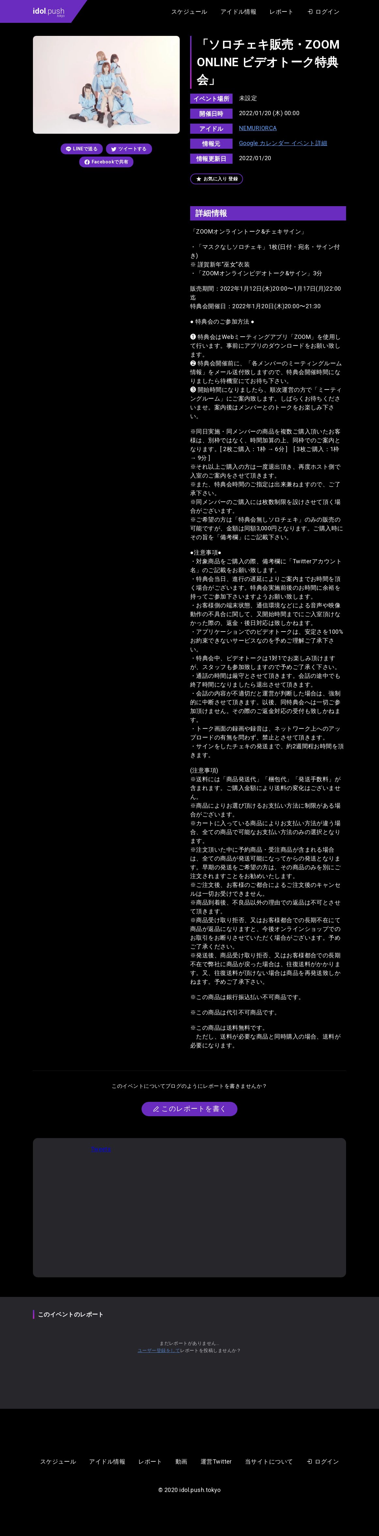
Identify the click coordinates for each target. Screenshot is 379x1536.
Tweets (101, 1149)
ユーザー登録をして (159, 1350)
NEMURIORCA (258, 128)
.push (49, 12)
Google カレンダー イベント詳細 (283, 143)
